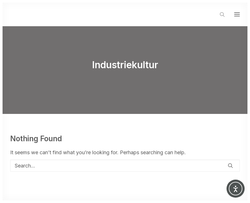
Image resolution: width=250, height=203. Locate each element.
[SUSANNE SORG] (43, 14)
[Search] (220, 14)
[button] (237, 14)
